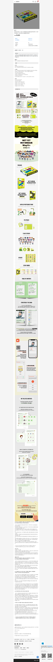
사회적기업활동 (32, 639)
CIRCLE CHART (21, 652)
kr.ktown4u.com (23, 649)
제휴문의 (24, 647)
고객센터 (21, 647)
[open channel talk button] (38, 657)
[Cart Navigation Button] (37, 1)
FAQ (23, 639)
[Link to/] (35, 1)
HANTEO (16, 652)
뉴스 (25, 639)
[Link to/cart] (37, 1)
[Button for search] (33, 1)
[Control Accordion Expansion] (26, 646)
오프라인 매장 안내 (16, 639)
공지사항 (21, 639)
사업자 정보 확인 (16, 647)
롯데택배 (31, 652)
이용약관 (28, 639)
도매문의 (28, 647)
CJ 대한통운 (27, 652)
